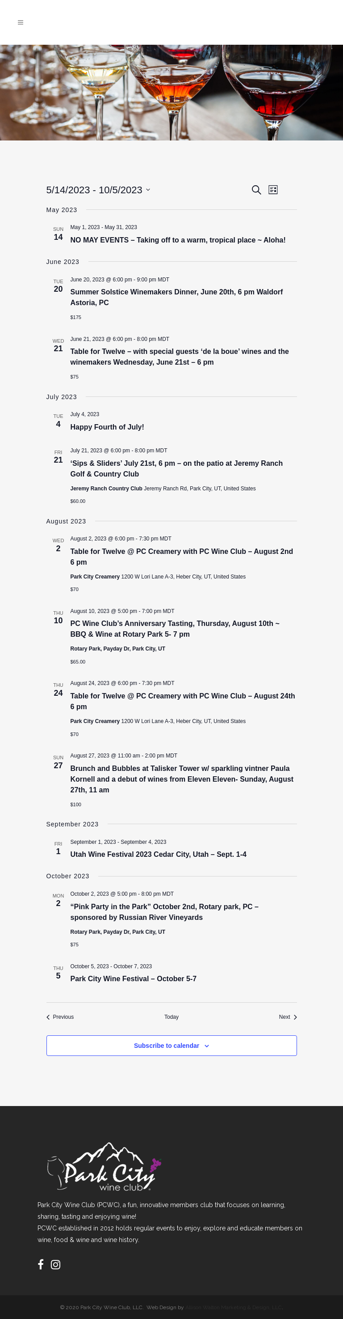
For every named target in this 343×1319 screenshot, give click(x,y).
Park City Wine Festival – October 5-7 (134, 979)
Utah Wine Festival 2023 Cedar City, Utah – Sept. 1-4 (159, 854)
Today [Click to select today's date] (171, 1017)
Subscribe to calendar (166, 1045)
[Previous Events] (60, 1017)
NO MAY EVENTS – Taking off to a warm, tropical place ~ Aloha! (178, 240)
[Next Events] (288, 1017)
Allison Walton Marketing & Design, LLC (233, 1307)
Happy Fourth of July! (107, 427)
